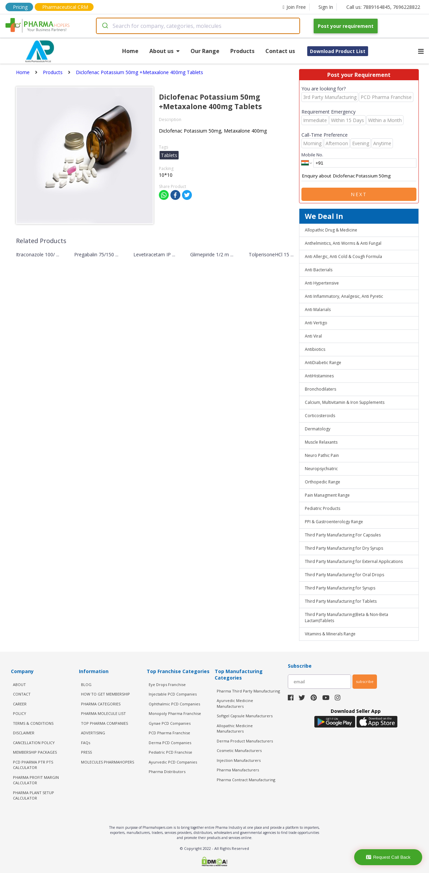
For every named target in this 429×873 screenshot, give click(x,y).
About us (164, 51)
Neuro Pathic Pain (322, 455)
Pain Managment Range (327, 495)
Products (242, 51)
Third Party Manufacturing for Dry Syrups (344, 548)
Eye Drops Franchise (167, 684)
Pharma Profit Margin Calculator (36, 780)
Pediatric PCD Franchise (170, 752)
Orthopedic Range (322, 482)
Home (130, 51)
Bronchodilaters (320, 389)
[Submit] (105, 25)
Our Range (205, 51)
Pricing (20, 7)
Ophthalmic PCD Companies (174, 703)
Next (359, 194)
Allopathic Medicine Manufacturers (235, 728)
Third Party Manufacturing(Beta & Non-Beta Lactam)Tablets (346, 617)
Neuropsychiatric (321, 469)
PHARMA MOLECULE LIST (103, 713)
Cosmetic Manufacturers (239, 750)
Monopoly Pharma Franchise (175, 713)
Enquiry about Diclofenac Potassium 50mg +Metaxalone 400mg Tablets (358, 176)
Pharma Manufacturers (238, 769)
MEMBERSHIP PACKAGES (35, 752)
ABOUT (19, 684)
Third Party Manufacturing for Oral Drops (344, 575)
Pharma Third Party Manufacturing (248, 691)
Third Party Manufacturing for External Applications (354, 561)
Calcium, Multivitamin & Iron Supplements (344, 402)
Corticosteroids (320, 415)
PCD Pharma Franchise (169, 732)
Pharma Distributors (167, 771)
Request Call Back (388, 857)
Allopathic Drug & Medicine (331, 230)
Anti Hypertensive (322, 283)
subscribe (365, 681)
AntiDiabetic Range (323, 362)
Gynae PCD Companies (170, 723)
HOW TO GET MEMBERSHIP (105, 694)
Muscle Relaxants (321, 442)
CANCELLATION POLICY (34, 742)
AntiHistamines (319, 376)
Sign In (325, 7)
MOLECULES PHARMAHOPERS (107, 762)
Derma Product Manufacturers (245, 740)
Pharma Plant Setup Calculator (33, 795)
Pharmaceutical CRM (65, 7)
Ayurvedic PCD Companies (173, 762)
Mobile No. (312, 155)
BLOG (86, 684)
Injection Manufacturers (239, 760)
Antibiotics (315, 349)
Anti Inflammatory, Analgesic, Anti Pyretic (344, 296)
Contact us (280, 51)
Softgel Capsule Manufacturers (245, 715)
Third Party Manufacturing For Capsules (343, 535)
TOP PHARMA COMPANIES (104, 723)
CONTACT (22, 694)
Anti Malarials (318, 309)
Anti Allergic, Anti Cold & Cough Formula (343, 256)
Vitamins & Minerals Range (330, 634)
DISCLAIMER (23, 732)
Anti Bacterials (318, 270)
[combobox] (198, 25)
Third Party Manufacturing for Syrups (340, 588)
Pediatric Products (322, 508)
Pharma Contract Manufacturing (246, 779)
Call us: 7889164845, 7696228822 (383, 7)
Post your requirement (346, 26)
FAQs (85, 742)
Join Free (294, 7)
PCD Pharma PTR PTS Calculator (33, 764)
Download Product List (337, 51)
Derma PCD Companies (170, 742)
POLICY (19, 713)
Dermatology (317, 429)
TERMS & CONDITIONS (33, 723)
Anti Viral (313, 336)
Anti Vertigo (316, 323)
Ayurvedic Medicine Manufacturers (235, 703)
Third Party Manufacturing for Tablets (341, 601)
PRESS (86, 752)
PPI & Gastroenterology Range (334, 522)
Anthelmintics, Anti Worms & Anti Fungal (343, 243)
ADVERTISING (93, 732)
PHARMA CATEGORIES (100, 703)
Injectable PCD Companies (173, 694)
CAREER (20, 703)
